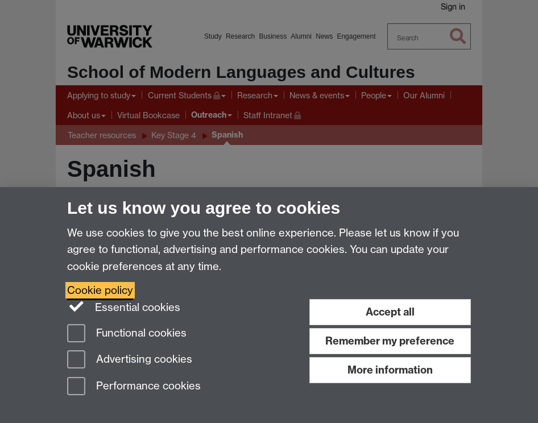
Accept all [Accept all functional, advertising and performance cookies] (390, 311)
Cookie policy (100, 290)
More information (390, 369)
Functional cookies (127, 334)
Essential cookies (123, 306)
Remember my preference (389, 340)
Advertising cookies (129, 360)
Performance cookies (134, 386)
